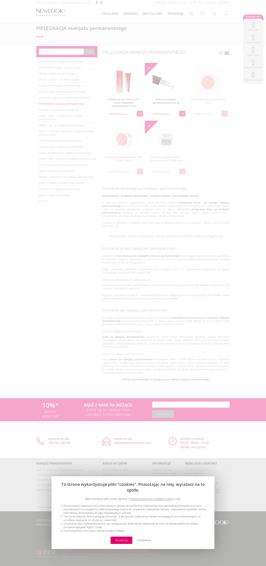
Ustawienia (144, 540)
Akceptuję (121, 540)
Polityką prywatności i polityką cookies (151, 498)
